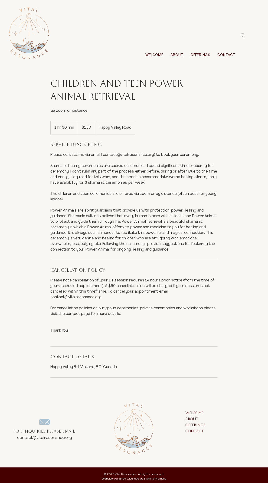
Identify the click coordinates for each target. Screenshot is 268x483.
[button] (200, 55)
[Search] (243, 35)
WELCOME (194, 413)
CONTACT (194, 431)
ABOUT (192, 419)
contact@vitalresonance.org (44, 438)
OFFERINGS (195, 425)
